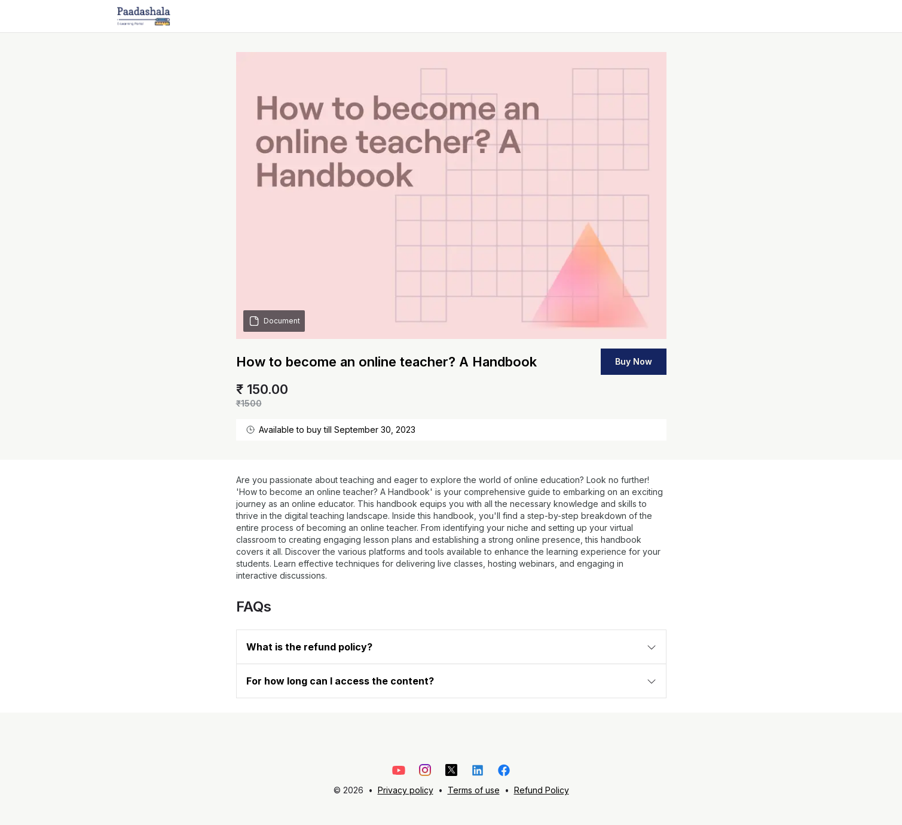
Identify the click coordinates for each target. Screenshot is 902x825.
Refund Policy (541, 790)
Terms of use (474, 790)
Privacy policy (405, 790)
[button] (451, 647)
